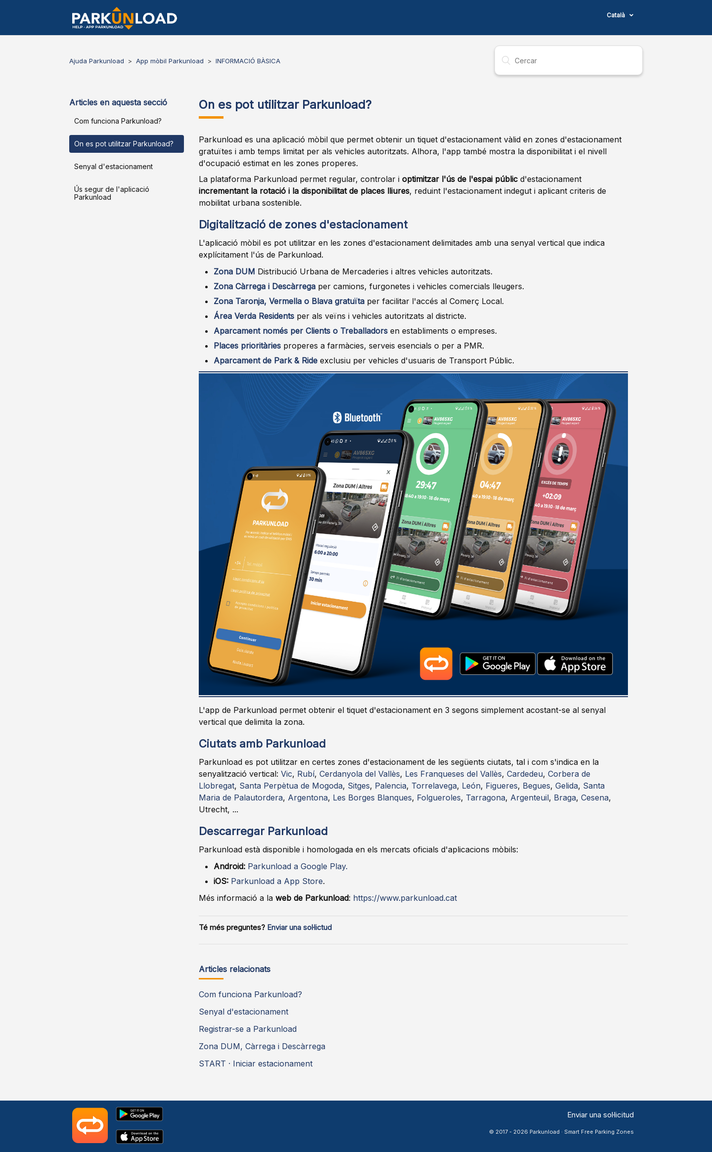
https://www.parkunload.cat (405, 898)
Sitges (359, 786)
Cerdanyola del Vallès (359, 774)
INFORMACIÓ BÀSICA (248, 61)
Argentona (308, 797)
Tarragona (485, 797)
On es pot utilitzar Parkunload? (124, 143)
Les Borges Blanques (372, 797)
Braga (565, 797)
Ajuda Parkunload (96, 61)
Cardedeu (525, 774)
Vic (286, 774)
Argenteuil (529, 797)
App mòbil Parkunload (170, 61)
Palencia (390, 786)
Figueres (502, 786)
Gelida (566, 786)
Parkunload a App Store (277, 881)
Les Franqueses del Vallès (453, 774)
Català (616, 15)
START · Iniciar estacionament (255, 1063)
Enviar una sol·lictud (299, 927)
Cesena (595, 797)
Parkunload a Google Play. (298, 866)
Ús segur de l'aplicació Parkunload (111, 193)
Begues (536, 786)
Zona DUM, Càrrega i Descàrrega (262, 1046)
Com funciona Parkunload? (118, 121)
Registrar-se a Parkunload (248, 1029)
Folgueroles (439, 797)
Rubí (305, 774)
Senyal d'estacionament (113, 166)
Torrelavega (434, 786)
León (471, 786)
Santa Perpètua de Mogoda (291, 786)
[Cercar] (568, 60)
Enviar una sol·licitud (600, 1114)
